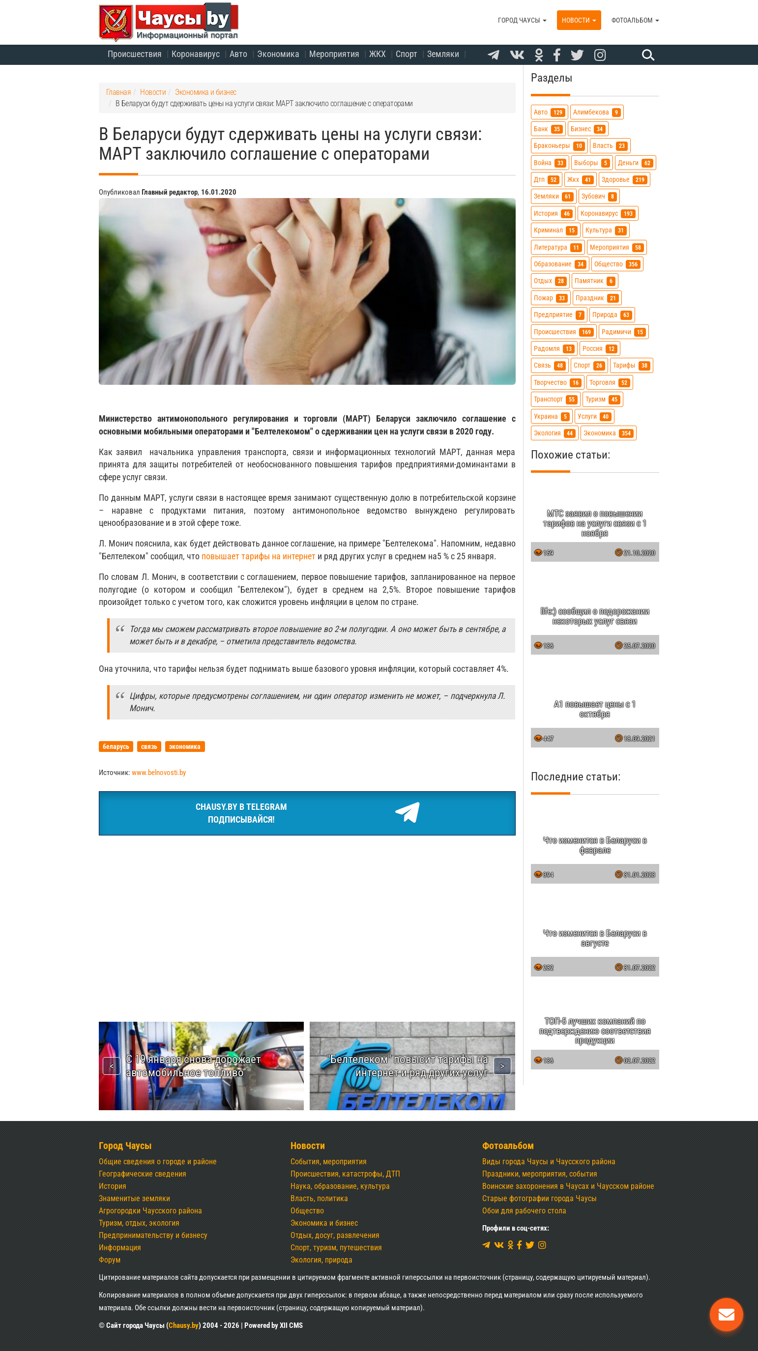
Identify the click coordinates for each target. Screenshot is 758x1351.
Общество (307, 1210)
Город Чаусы (522, 20)
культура (606, 230)
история (553, 213)
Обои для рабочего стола (524, 1210)
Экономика (278, 54)
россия (600, 349)
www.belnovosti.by (159, 772)
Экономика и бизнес (324, 1223)
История (112, 1186)
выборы (592, 163)
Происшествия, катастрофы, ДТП (345, 1174)
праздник (597, 298)
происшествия (564, 332)
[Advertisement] (307, 916)
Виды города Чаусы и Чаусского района (548, 1161)
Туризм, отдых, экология (139, 1223)
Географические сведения (142, 1174)
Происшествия (135, 54)
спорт (589, 365)
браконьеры (559, 146)
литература (558, 247)
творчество (558, 382)
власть (610, 146)
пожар (551, 298)
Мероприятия (334, 54)
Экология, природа (321, 1260)
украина (552, 416)
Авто (238, 54)
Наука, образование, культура (340, 1186)
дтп (546, 179)
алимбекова (597, 112)
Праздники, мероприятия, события (539, 1174)
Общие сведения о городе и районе (158, 1161)
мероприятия (617, 247)
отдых (550, 281)
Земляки (443, 54)
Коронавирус (196, 54)
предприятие (559, 315)
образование (560, 264)
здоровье (624, 179)
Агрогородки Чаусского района (150, 1210)
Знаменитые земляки (134, 1198)
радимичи (624, 332)
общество (617, 264)
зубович (599, 196)
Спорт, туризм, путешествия (336, 1247)
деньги (635, 163)
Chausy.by (184, 1325)
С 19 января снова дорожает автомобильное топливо (193, 1065)
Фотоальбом (635, 20)
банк (548, 129)
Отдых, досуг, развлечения (335, 1235)
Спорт (406, 54)
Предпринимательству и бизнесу (153, 1235)
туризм (602, 399)
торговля (609, 382)
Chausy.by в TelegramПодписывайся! (307, 813)
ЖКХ (377, 54)
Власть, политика (319, 1198)
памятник (595, 281)
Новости (579, 20)
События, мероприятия (329, 1161)
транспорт (556, 399)
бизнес (588, 129)
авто (549, 112)
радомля (554, 349)
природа (612, 315)
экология (555, 433)
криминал (556, 230)
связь (550, 365)
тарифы (631, 365)
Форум (109, 1260)
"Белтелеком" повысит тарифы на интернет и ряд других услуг (407, 1065)
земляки (554, 196)
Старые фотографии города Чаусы (539, 1198)
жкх (580, 179)
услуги (595, 416)
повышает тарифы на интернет (259, 556)
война (550, 163)
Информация (120, 1247)
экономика (608, 433)
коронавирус (608, 213)
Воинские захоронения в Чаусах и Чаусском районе (568, 1186)
